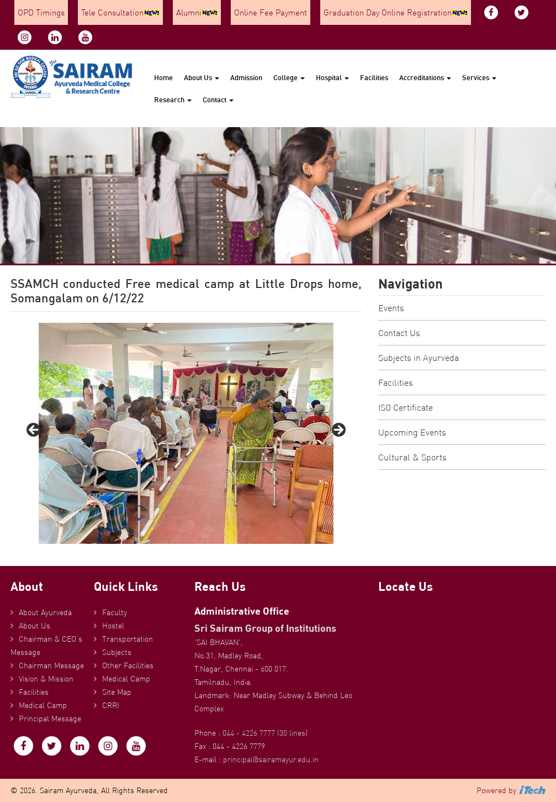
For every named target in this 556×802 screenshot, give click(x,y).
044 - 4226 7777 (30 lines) (265, 733)
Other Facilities (127, 665)
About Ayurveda (45, 612)
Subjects (116, 652)
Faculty (114, 612)
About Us (201, 77)
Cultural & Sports (412, 457)
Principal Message (50, 719)
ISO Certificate (405, 407)
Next (338, 430)
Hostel (113, 626)
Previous (34, 430)
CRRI (110, 705)
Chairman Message (51, 665)
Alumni (197, 12)
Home (163, 77)
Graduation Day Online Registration (396, 12)
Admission (246, 77)
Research (173, 99)
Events (391, 307)
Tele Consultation (120, 12)
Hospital (332, 77)
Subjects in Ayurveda (418, 357)
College (289, 77)
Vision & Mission (46, 679)
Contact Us (399, 332)
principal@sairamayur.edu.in (271, 759)
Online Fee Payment (270, 12)
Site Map (116, 692)
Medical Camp (43, 705)
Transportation (127, 639)
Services (479, 77)
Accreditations (425, 77)
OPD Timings (41, 12)
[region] (186, 433)
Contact (218, 99)
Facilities (374, 77)
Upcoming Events (412, 432)
